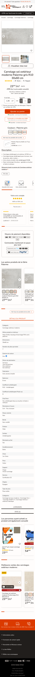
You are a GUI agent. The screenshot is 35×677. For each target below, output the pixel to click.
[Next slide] (31, 36)
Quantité (22, 97)
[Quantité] (25, 101)
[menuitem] (6, 59)
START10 (28, 13)
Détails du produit (17, 319)
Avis (17, 512)
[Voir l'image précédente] (3, 279)
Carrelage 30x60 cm (9, 500)
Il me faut (7, 97)
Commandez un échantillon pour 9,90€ (17, 119)
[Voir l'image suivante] (19, 279)
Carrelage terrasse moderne (11, 498)
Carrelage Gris (24, 498)
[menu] (3, 7)
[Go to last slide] (3, 36)
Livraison (17, 507)
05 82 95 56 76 (26, 2)
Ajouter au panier (17, 111)
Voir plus (5, 174)
